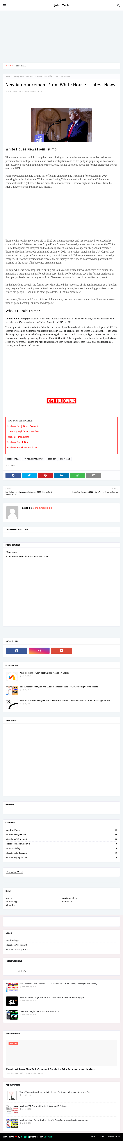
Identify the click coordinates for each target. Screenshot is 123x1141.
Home (7, 76)
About (102, 1137)
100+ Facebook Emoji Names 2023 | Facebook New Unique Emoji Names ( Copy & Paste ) (58, 984)
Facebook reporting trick (62, 844)
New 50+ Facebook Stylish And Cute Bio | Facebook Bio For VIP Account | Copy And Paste (59, 687)
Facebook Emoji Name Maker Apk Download (39, 1011)
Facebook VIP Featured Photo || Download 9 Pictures (43, 1106)
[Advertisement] (61, 36)
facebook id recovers (62, 853)
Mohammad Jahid (15, 91)
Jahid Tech (61, 5)
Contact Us (67, 902)
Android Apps (62, 830)
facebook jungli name (62, 857)
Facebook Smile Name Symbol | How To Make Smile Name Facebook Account (54, 1120)
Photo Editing (62, 848)
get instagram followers (33, 459)
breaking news (18, 76)
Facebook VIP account (62, 839)
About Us (10, 905)
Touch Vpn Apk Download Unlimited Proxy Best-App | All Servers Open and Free (55, 1092)
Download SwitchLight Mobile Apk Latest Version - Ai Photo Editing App (52, 997)
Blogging (25, 1137)
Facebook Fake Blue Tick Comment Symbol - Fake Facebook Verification (50, 1069)
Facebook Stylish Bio (62, 834)
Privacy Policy (114, 1137)
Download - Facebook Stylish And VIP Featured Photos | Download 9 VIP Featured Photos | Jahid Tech (65, 701)
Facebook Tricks (69, 898)
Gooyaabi (48, 1137)
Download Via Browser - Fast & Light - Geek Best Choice (44, 673)
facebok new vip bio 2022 (18, 949)
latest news (65, 459)
